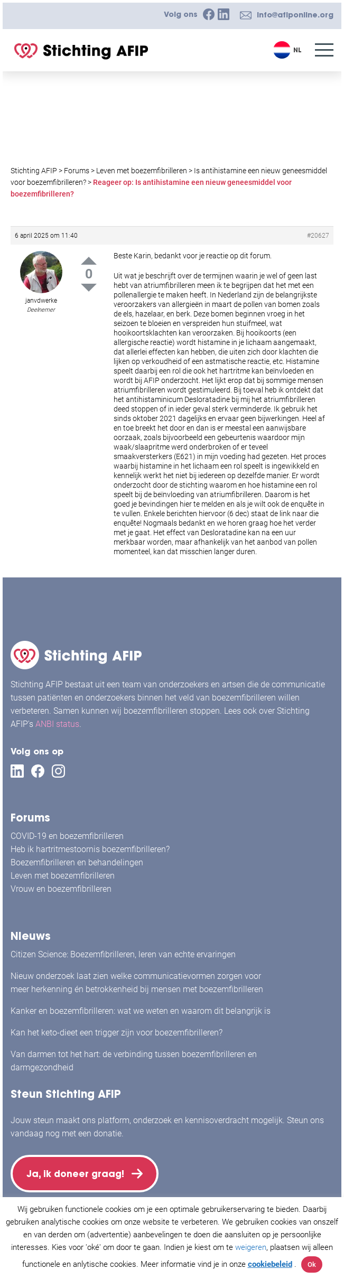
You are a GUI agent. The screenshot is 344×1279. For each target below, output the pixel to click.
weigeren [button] (250, 1247)
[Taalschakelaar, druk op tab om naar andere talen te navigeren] (289, 50)
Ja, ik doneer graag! (79, 1171)
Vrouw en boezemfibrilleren (61, 885)
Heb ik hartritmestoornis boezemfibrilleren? (90, 845)
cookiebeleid (270, 1264)
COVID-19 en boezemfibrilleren (67, 832)
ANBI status (57, 720)
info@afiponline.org (295, 15)
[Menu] (324, 50)
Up (89, 261)
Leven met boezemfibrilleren (63, 871)
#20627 (318, 235)
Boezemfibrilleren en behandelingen (77, 858)
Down (89, 288)
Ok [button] (312, 1264)
